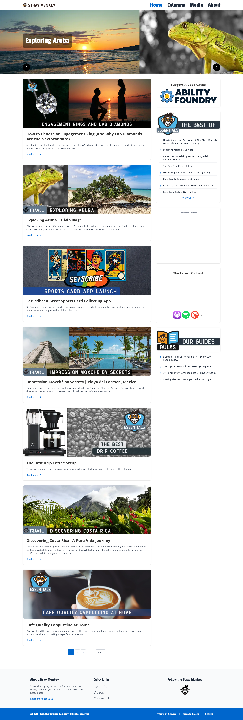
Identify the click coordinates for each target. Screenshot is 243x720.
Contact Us (102, 698)
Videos (99, 692)
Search (209, 714)
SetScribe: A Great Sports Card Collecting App (68, 300)
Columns (176, 5)
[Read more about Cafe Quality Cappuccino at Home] (33, 640)
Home (156, 5)
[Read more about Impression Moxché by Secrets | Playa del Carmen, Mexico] (33, 397)
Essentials (101, 687)
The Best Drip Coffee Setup (51, 462)
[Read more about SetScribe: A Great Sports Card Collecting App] (33, 316)
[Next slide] (216, 67)
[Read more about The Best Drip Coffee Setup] (33, 475)
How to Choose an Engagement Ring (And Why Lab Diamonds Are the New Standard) (84, 136)
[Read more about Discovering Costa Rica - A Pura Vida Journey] (33, 559)
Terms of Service (167, 714)
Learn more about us (43, 698)
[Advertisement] (188, 237)
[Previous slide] (26, 67)
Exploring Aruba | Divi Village (54, 220)
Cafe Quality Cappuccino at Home (58, 624)
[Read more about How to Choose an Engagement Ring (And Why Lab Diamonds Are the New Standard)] (33, 154)
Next (100, 652)
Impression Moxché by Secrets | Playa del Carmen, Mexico (81, 381)
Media (196, 5)
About (214, 5)
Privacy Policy (191, 714)
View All (188, 197)
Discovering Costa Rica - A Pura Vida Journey (68, 540)
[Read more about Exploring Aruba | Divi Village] (33, 235)
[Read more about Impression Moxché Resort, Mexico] (74, 41)
